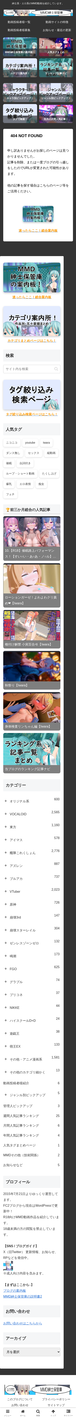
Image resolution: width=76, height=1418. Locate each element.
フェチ (10, 494)
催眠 (9, 463)
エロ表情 (25, 484)
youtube (30, 442)
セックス (33, 453)
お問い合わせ (19, 1405)
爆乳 (9, 484)
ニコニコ (11, 442)
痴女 (41, 484)
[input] (31, 369)
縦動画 (51, 453)
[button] (56, 369)
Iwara (46, 442)
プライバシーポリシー (56, 1399)
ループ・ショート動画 (20, 473)
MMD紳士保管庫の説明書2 (22, 1296)
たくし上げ (49, 473)
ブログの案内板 (14, 1290)
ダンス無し (13, 453)
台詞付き (25, 463)
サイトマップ (56, 1405)
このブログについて (20, 1399)
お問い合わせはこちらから (22, 1323)
